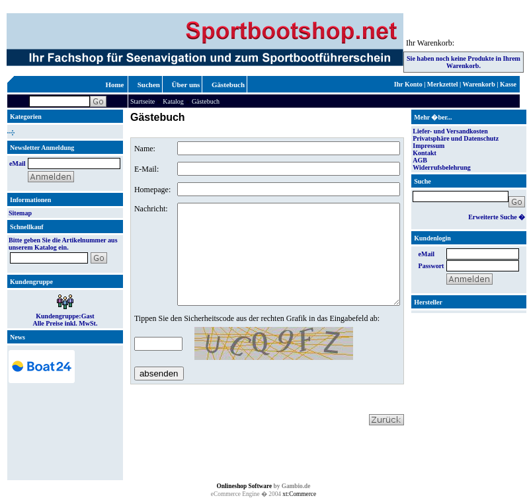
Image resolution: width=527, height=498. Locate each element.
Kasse (508, 84)
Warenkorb (479, 84)
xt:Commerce (299, 494)
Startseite (142, 101)
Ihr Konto (408, 84)
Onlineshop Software (244, 486)
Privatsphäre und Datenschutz (456, 138)
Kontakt (424, 153)
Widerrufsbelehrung (442, 167)
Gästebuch (228, 85)
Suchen (149, 85)
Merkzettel (442, 84)
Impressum (428, 145)
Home (114, 85)
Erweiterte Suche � (496, 217)
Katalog (173, 101)
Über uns (186, 85)
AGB (420, 160)
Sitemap (20, 213)
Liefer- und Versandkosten (450, 131)
